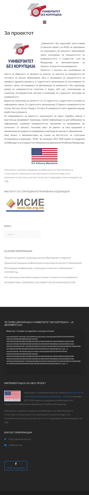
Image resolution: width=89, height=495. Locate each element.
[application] (44, 352)
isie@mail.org (15, 445)
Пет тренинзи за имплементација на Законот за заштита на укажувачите (41, 277)
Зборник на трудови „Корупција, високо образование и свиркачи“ (37, 257)
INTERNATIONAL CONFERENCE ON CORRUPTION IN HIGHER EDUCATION (39, 282)
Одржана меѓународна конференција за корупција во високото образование (43, 262)
